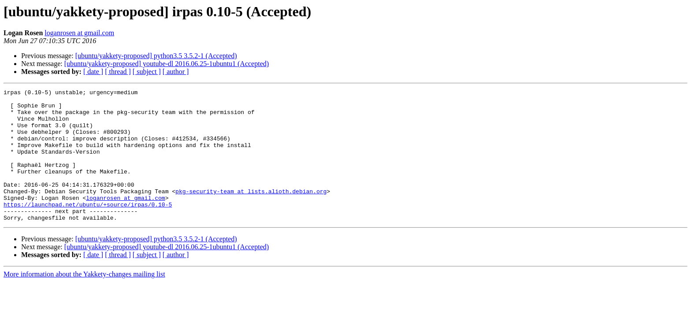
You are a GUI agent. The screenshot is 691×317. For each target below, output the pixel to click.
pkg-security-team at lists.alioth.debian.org (251, 212)
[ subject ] (147, 71)
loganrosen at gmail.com (79, 33)
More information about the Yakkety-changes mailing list (84, 300)
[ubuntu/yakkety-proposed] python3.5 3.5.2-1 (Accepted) (156, 55)
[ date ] (93, 71)
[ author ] (176, 71)
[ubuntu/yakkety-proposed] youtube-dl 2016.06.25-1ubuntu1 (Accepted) (166, 63)
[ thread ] (118, 71)
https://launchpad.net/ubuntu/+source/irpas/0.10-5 (88, 228)
